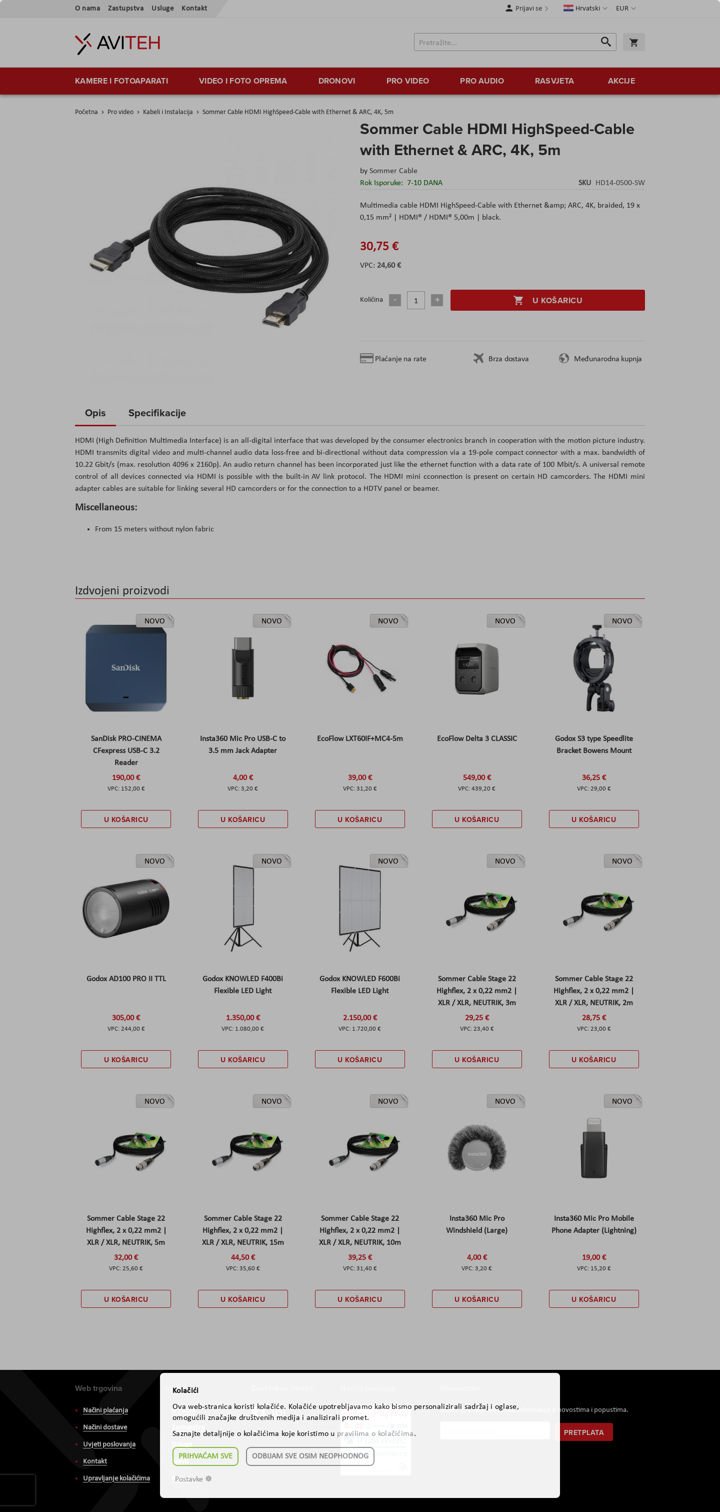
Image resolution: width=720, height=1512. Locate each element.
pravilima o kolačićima (375, 1434)
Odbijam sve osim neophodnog (310, 1456)
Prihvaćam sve (205, 1456)
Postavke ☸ (193, 1479)
